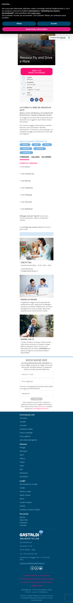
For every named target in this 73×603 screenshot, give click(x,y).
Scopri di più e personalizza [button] (36, 29)
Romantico (39, 148)
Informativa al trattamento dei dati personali (37, 579)
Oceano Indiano (26, 502)
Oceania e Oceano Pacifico (30, 509)
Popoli (47, 144)
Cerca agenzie (25, 436)
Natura (22, 458)
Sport (22, 455)
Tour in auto (26, 152)
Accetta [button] (54, 23)
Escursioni (23, 522)
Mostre (22, 517)
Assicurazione (45, 575)
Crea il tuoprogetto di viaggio (36, 72)
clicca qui (41, 407)
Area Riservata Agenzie (28, 440)
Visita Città (24, 520)
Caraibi (22, 488)
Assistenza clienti (26, 429)
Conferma (36, 399)
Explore (25, 144)
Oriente (22, 506)
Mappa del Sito (37, 585)
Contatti (23, 422)
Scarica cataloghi (26, 433)
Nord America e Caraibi (28, 484)
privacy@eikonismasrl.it (40, 409)
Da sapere (46, 157)
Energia (22, 447)
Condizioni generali (30, 575)
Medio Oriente (25, 495)
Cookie (24, 582)
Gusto (22, 466)
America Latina (25, 491)
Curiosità (23, 425)
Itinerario (24, 157)
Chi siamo (23, 418)
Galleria (35, 157)
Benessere (25, 148)
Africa (22, 499)
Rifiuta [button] (19, 23)
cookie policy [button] (35, 13)
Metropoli (23, 451)
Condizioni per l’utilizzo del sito (41, 582)
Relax (36, 144)
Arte (21, 469)
